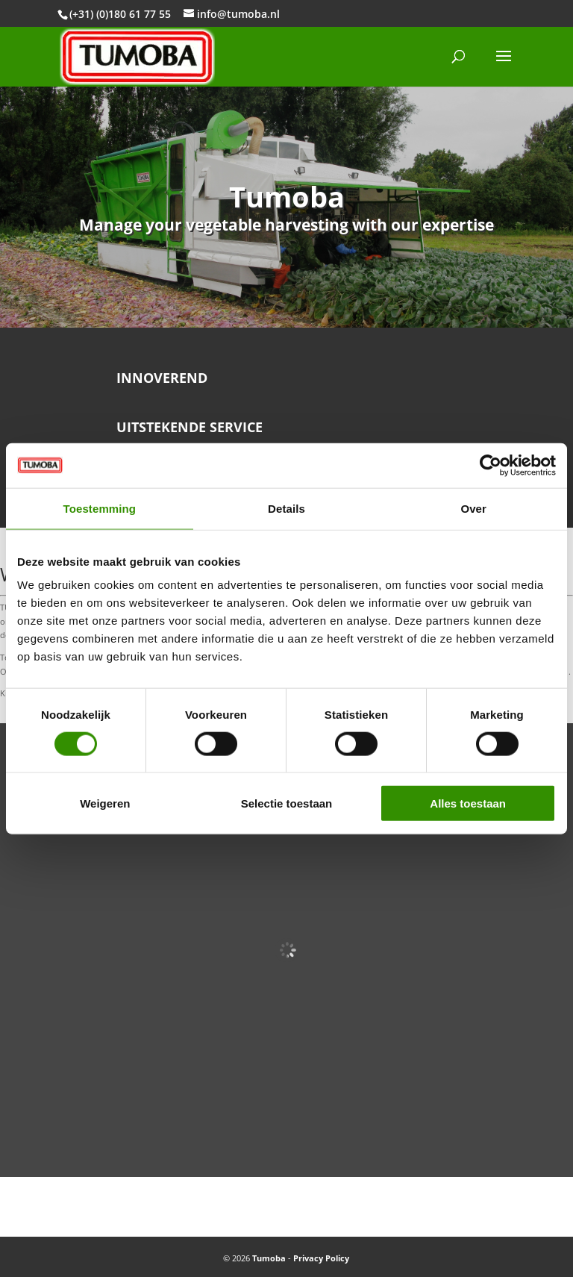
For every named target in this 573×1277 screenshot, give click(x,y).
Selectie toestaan (287, 803)
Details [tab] (286, 508)
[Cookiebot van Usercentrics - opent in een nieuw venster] (490, 465)
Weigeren (105, 803)
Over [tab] (473, 508)
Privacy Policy (321, 1258)
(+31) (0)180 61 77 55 (120, 14)
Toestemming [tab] (100, 508)
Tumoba (269, 1258)
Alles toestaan (468, 803)
